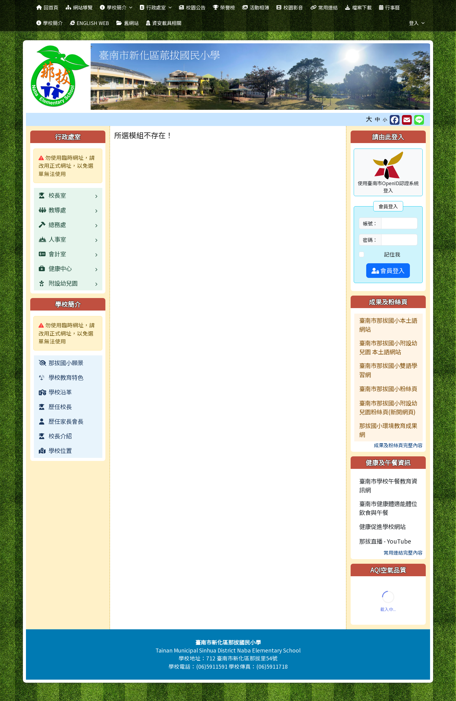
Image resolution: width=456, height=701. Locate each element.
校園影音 (289, 7)
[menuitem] (68, 362)
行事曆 (389, 7)
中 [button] (377, 119)
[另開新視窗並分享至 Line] (419, 120)
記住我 (392, 254)
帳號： (370, 223)
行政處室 (156, 7)
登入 (417, 23)
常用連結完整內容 (403, 552)
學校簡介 (116, 7)
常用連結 (324, 7)
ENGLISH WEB (89, 23)
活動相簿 (255, 7)
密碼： (370, 239)
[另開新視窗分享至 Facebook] (394, 120)
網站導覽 (79, 7)
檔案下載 (358, 7)
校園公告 (192, 7)
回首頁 (47, 7)
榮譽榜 (224, 7)
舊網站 (127, 23)
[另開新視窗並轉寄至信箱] (407, 120)
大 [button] (369, 118)
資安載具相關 (163, 23)
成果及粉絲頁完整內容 (398, 445)
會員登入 (388, 270)
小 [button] (385, 119)
